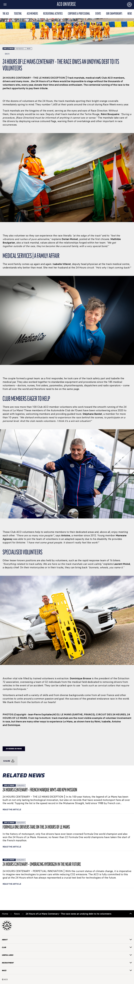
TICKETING (18, 13)
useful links (67, 955)
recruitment (67, 963)
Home (5, 913)
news (129, 13)
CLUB (67, 947)
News (17, 913)
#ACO (67, 970)
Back (6, 54)
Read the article (12, 809)
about (67, 940)
